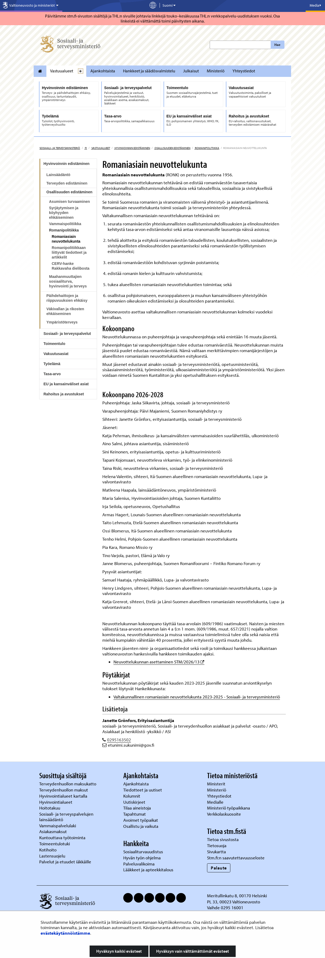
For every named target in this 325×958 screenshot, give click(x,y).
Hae (277, 44)
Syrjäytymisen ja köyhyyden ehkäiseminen (63, 213)
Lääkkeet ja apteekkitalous (148, 869)
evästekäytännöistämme (65, 933)
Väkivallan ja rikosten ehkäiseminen (65, 311)
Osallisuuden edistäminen (172, 148)
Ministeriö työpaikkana (229, 808)
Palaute (219, 867)
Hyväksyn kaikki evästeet (119, 951)
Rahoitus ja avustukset (63, 394)
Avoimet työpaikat (140, 820)
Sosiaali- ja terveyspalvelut (67, 333)
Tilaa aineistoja (137, 808)
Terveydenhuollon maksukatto (68, 783)
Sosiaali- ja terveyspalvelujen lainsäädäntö (66, 816)
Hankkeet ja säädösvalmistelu (149, 70)
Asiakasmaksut (53, 831)
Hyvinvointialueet (56, 802)
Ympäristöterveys (62, 322)
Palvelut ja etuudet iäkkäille (65, 861)
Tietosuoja (216, 845)
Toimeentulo (54, 344)
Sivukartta (216, 851)
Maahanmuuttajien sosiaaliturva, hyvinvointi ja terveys (68, 281)
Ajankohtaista (102, 70)
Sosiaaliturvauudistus (143, 851)
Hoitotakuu (50, 808)
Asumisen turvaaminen (69, 201)
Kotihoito (47, 849)
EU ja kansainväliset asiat (66, 384)
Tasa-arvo (52, 374)
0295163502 (119, 739)
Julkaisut (191, 70)
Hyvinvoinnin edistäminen (132, 148)
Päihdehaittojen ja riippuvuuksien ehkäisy (66, 298)
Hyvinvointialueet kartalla (63, 796)
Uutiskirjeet (134, 802)
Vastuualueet (61, 70)
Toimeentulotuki (55, 843)
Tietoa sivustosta (223, 839)
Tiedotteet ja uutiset (143, 790)
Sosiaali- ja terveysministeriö (59, 148)
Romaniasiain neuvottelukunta (66, 238)
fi (85, 148)
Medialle (216, 802)
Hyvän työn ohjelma (142, 857)
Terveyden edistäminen (66, 183)
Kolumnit (132, 796)
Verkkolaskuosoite (224, 814)
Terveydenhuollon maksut (64, 790)
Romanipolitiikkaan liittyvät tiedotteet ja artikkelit (69, 252)
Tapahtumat (134, 814)
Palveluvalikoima (139, 864)
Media (315, 5)
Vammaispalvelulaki (58, 825)
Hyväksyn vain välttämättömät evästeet (192, 951)
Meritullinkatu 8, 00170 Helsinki (237, 895)
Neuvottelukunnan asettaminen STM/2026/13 (158, 661)
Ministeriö (216, 70)
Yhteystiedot (243, 70)
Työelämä (51, 364)
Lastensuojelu (52, 856)
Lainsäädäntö (58, 175)
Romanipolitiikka (206, 148)
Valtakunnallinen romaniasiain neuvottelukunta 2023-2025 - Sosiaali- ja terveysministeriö (196, 696)
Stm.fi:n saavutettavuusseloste (236, 857)
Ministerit (216, 783)
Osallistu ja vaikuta (140, 826)
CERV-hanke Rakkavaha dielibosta (70, 265)
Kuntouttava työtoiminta (62, 837)
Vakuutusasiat (55, 354)
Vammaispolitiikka (65, 224)
